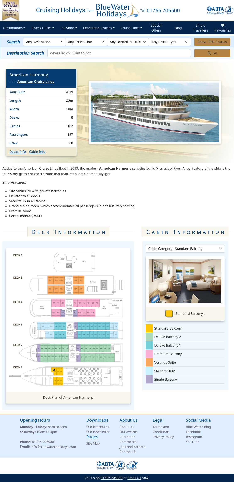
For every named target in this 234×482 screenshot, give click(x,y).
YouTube (192, 441)
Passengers (18, 134)
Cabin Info (37, 151)
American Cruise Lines (35, 81)
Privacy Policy (163, 437)
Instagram (194, 437)
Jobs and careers (132, 446)
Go (212, 53)
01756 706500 (43, 441)
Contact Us (127, 451)
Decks (14, 117)
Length (15, 100)
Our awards (128, 432)
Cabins (14, 126)
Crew (13, 143)
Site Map (93, 443)
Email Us (134, 478)
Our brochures (97, 427)
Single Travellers (200, 28)
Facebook (193, 432)
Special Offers (156, 28)
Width (14, 109)
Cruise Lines (130, 28)
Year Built (17, 92)
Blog (178, 28)
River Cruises (41, 28)
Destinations (13, 28)
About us (126, 427)
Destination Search (25, 53)
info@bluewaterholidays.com (53, 446)
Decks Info (17, 151)
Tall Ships (67, 28)
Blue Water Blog (198, 427)
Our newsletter (97, 432)
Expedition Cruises (97, 28)
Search (13, 42)
